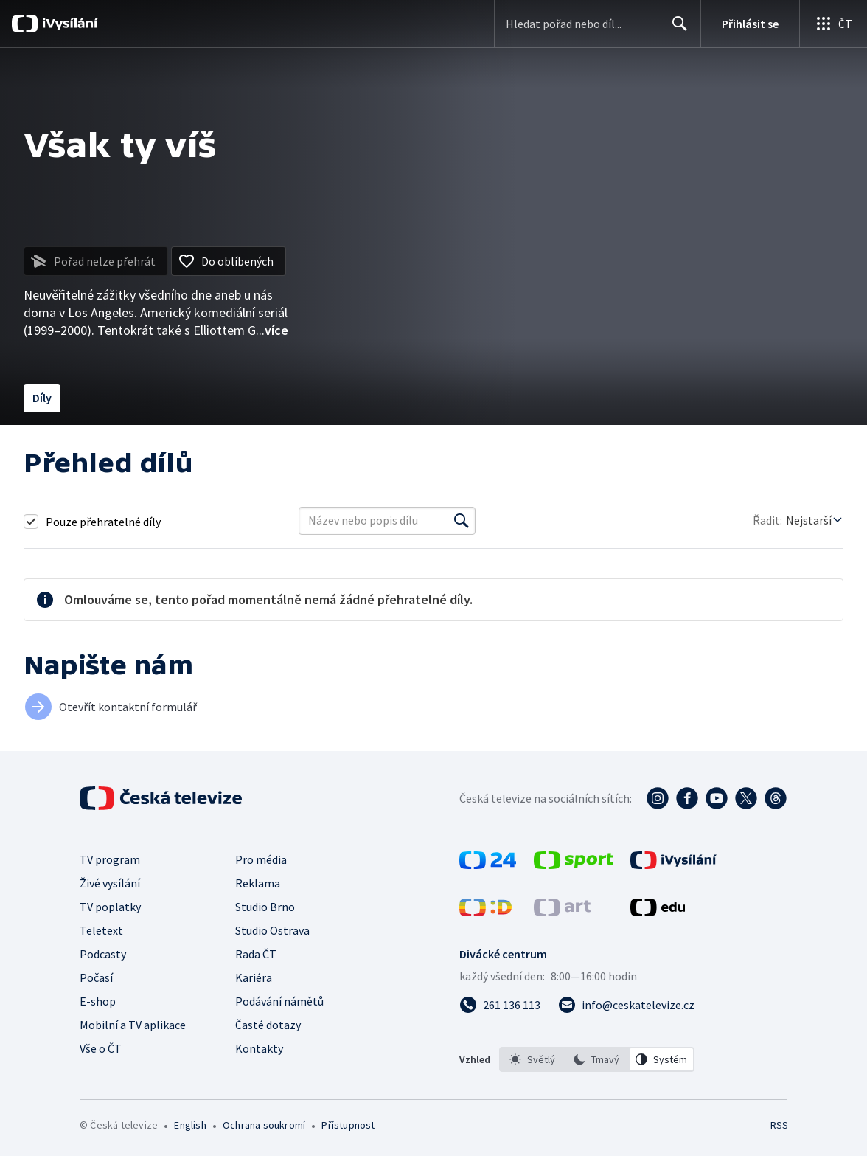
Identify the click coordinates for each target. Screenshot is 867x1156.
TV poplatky (110, 906)
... (272, 330)
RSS (778, 1125)
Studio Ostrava (272, 930)
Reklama (257, 883)
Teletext (101, 930)
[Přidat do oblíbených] (228, 261)
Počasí (96, 977)
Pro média (261, 859)
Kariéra (253, 977)
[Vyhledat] (461, 521)
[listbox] (596, 1059)
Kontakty (259, 1048)
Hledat (676, 29)
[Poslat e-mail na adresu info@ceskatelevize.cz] (626, 1005)
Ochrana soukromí (264, 1125)
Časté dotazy (268, 1024)
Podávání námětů (279, 1001)
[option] (532, 1059)
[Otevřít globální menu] (833, 23)
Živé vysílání (110, 883)
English (190, 1125)
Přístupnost (348, 1125)
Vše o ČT (101, 1048)
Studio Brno (265, 906)
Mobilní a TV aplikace (133, 1024)
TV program (110, 859)
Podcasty (103, 953)
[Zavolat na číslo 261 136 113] (499, 1005)
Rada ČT (255, 953)
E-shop (98, 1001)
